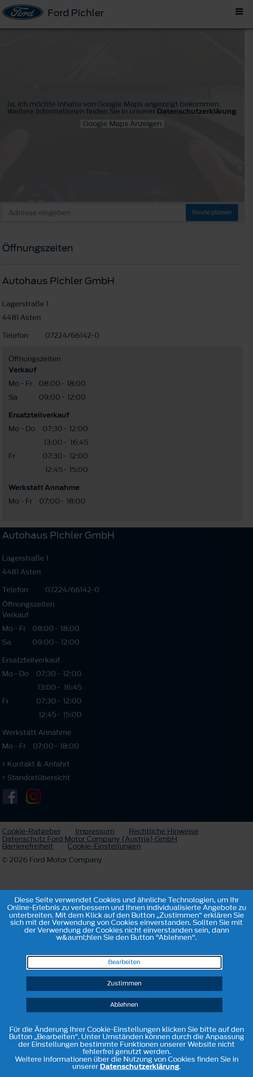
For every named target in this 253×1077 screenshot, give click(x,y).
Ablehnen (124, 1004)
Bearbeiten (124, 962)
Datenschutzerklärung (139, 1066)
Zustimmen (124, 983)
